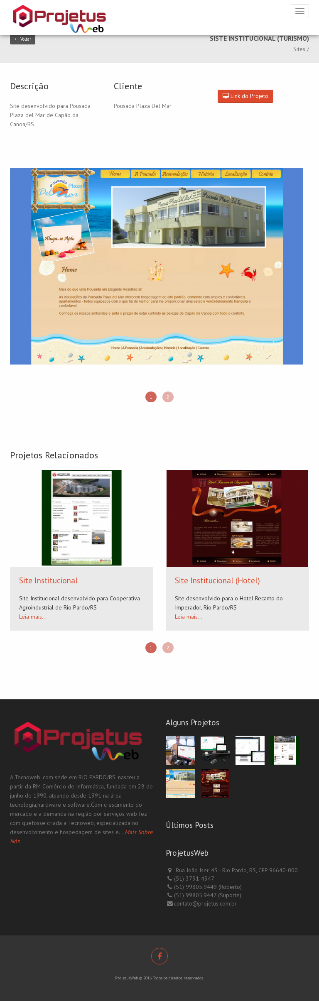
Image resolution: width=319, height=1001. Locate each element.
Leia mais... (33, 616)
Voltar (22, 39)
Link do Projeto (245, 96)
